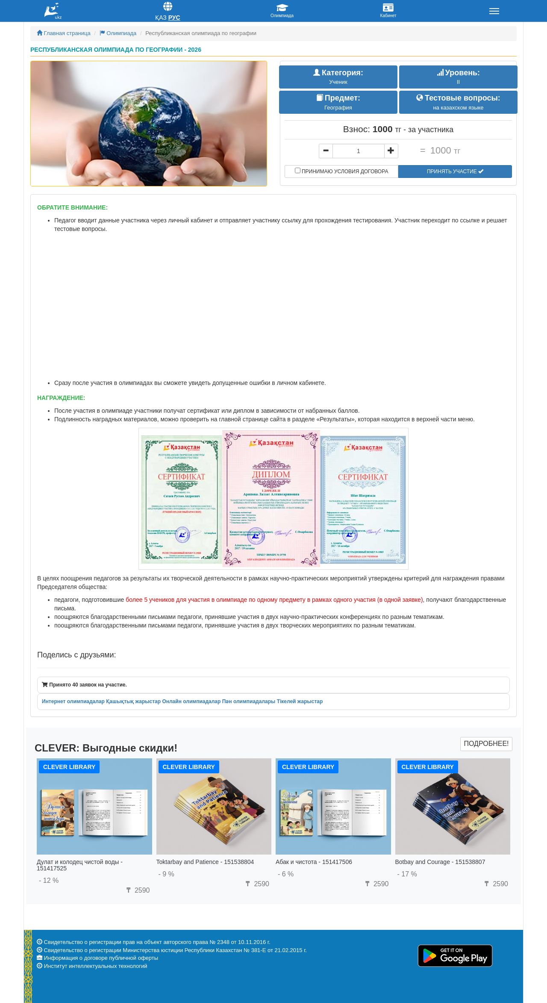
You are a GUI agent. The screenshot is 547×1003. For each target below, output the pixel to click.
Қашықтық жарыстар (133, 701)
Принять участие (455, 172)
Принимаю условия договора (341, 171)
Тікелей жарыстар (300, 701)
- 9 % (166, 874)
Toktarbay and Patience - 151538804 (205, 861)
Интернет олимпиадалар (73, 701)
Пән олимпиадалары (249, 701)
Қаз (161, 17)
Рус (174, 17)
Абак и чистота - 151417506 (314, 861)
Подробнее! (486, 743)
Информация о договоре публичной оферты (101, 958)
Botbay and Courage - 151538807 (440, 861)
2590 (137, 890)
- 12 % (49, 880)
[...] (358, 151)
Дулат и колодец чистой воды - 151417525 (80, 865)
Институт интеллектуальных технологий (95, 966)
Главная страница (64, 33)
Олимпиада (118, 33)
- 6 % (286, 874)
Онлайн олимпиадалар (191, 701)
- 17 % (407, 874)
